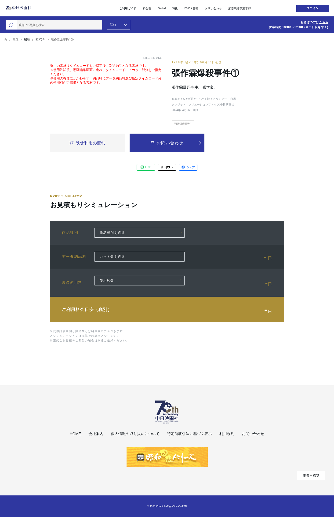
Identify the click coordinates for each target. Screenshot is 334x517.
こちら (323, 22)
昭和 (27, 39)
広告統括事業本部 (239, 8)
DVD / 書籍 (191, 8)
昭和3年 (41, 39)
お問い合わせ (213, 8)
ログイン (312, 8)
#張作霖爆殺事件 (183, 123)
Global (162, 8)
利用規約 (226, 434)
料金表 (147, 8)
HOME (75, 434)
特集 (175, 8)
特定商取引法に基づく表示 (189, 434)
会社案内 (95, 434)
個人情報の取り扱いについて (135, 434)
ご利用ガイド (127, 8)
